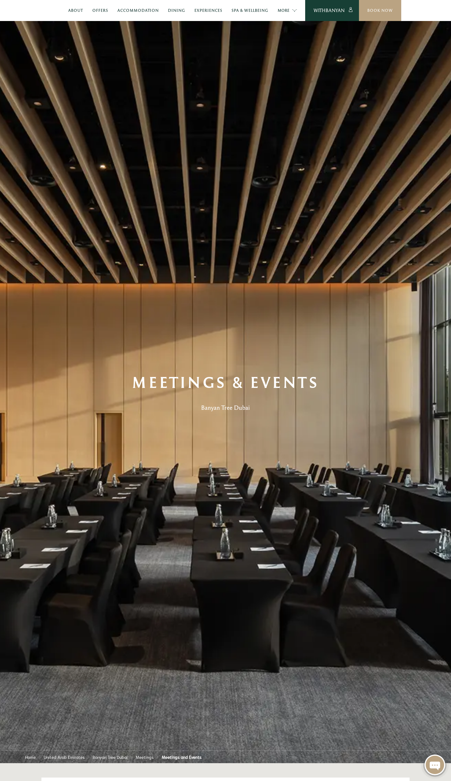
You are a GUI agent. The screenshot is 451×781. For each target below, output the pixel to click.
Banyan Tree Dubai (110, 757)
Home (30, 757)
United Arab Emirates (64, 757)
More (321, 11)
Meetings (145, 757)
